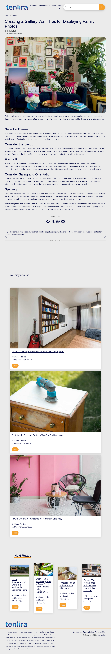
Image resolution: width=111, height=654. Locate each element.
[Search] (81, 7)
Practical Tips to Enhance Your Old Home (67, 585)
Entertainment (44, 6)
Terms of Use (100, 632)
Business (33, 6)
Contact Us (77, 632)
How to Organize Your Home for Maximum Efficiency (37, 519)
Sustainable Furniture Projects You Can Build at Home (38, 435)
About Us (60, 7)
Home (54, 6)
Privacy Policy (88, 632)
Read (15, 366)
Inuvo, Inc (101, 635)
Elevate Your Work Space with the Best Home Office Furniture (89, 585)
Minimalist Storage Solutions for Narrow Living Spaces (38, 351)
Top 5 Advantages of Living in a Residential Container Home (19, 585)
